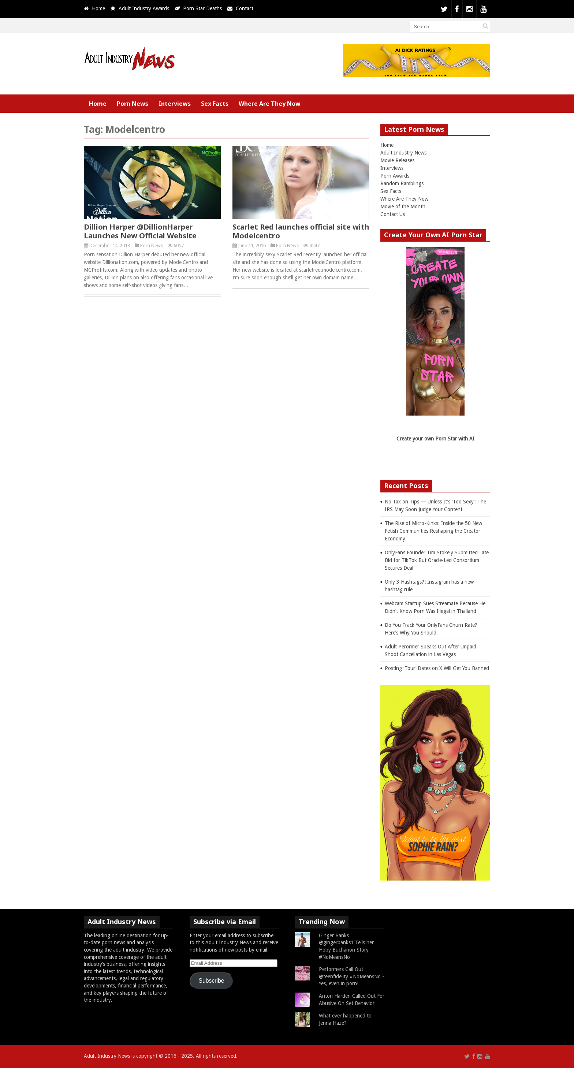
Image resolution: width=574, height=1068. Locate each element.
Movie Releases (397, 160)
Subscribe (211, 981)
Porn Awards (394, 176)
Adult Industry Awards (144, 8)
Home (98, 8)
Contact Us (392, 214)
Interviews (175, 104)
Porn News (132, 104)
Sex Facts (214, 104)
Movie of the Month (402, 206)
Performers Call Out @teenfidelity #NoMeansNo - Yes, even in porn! (351, 976)
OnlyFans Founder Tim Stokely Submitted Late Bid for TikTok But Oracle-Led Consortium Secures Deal (437, 560)
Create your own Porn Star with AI (435, 439)
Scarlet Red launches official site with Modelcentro (300, 231)
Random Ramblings (402, 183)
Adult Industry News (403, 153)
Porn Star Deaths (202, 8)
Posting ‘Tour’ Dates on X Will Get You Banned (437, 668)
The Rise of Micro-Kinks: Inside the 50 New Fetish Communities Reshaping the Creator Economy (433, 531)
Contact (244, 8)
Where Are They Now (270, 104)
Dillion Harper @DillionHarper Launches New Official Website (140, 231)
